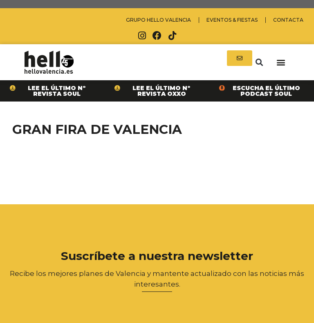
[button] (259, 62)
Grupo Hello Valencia (158, 20)
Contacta (288, 20)
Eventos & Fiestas (232, 20)
